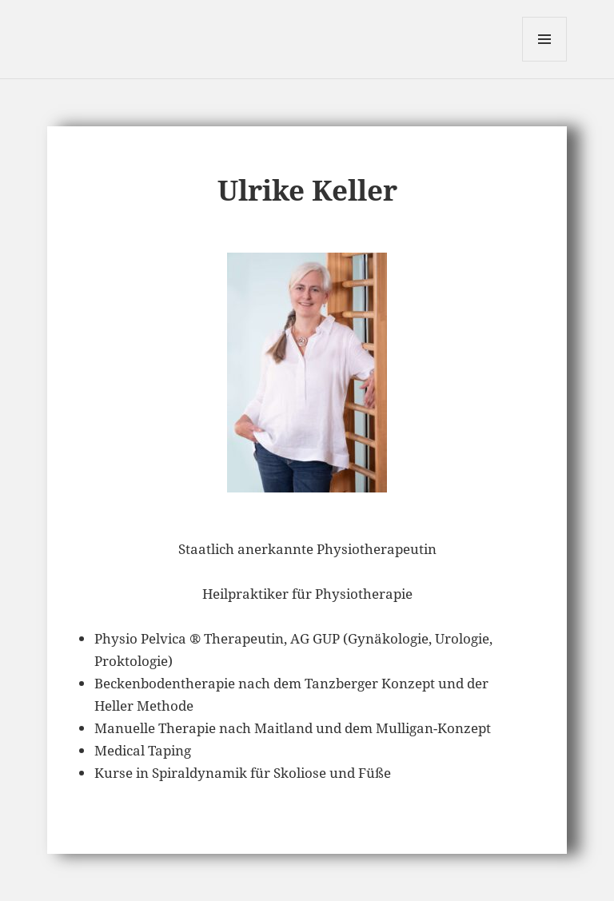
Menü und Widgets (545, 61)
